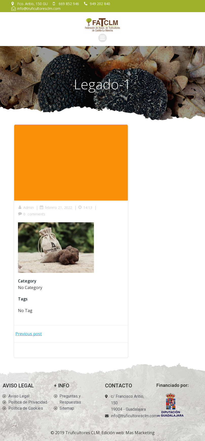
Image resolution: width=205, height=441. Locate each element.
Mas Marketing (140, 432)
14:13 (85, 207)
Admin (26, 207)
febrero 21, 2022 (55, 207)
